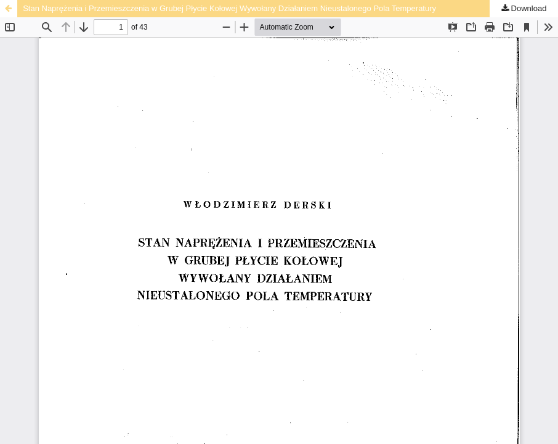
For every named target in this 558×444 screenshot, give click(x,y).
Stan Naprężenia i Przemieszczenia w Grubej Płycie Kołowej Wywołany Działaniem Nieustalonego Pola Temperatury (229, 8)
